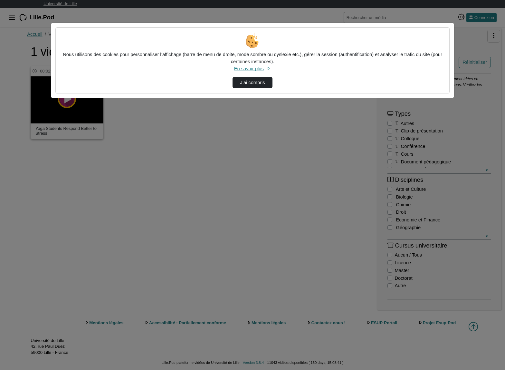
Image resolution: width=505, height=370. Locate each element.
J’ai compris (252, 82)
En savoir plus (252, 68)
